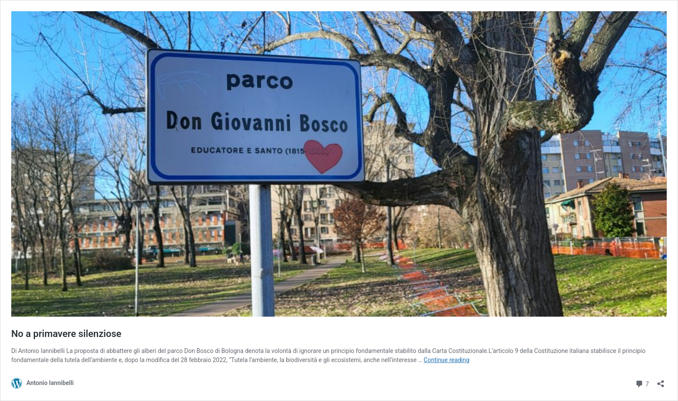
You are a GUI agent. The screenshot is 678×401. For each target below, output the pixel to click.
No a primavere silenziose (66, 333)
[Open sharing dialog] (661, 381)
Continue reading (447, 359)
